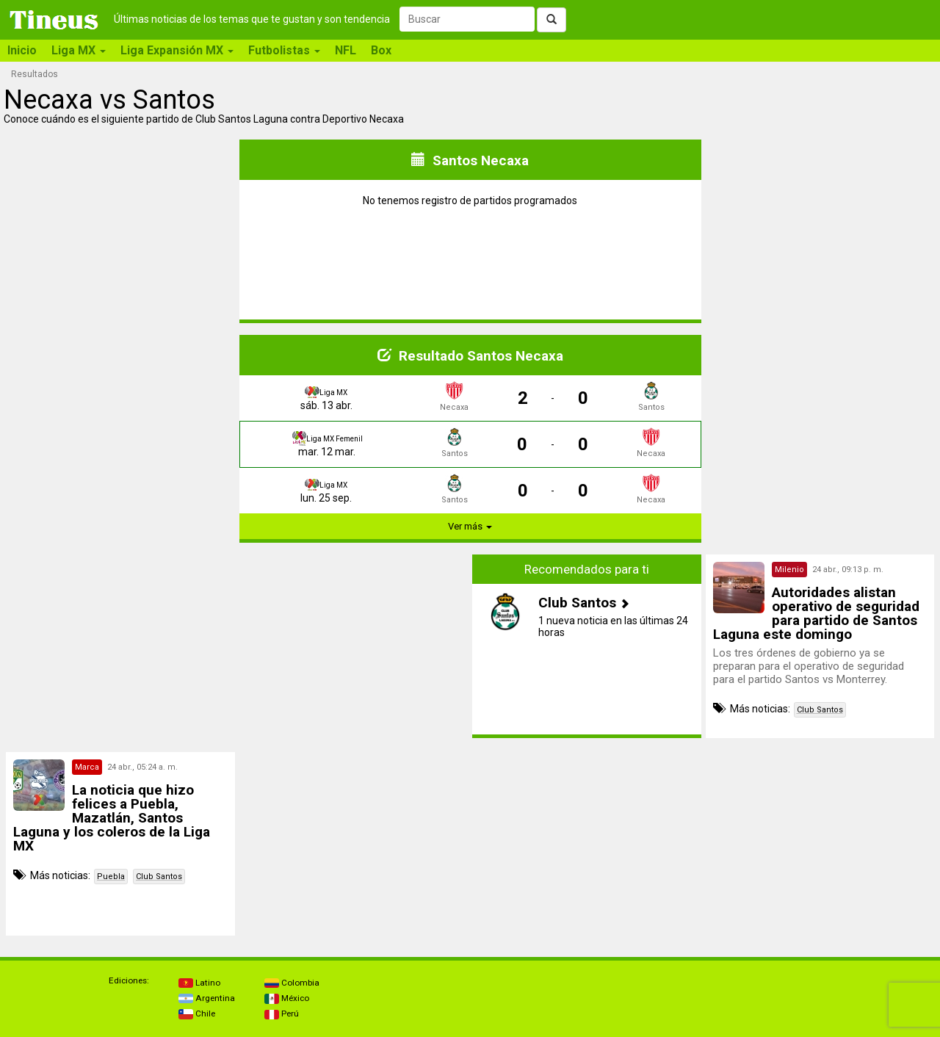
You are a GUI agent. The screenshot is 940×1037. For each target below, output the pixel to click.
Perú (281, 1013)
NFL (345, 50)
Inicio (22, 50)
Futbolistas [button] (284, 50)
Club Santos (820, 710)
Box (381, 50)
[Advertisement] (120, 646)
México (286, 998)
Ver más (470, 526)
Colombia (291, 983)
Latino (199, 983)
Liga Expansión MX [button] (177, 50)
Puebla (111, 876)
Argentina (206, 998)
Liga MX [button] (78, 50)
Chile (196, 1013)
